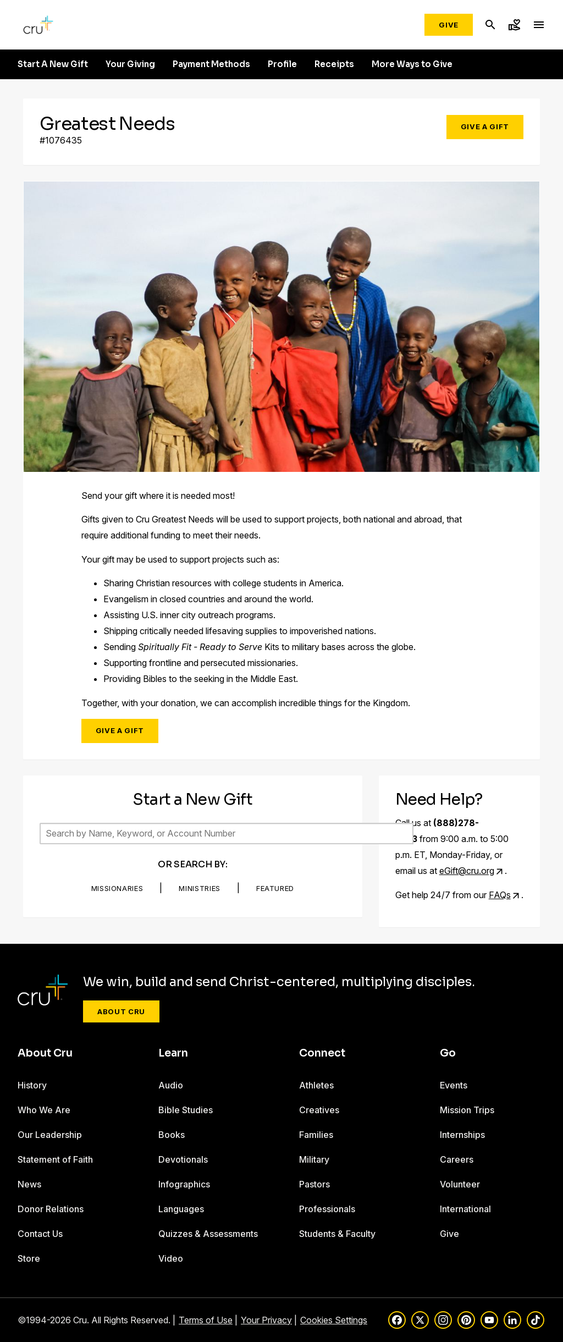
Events (453, 1085)
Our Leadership (50, 1134)
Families (316, 1134)
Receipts (334, 64)
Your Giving (130, 64)
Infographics (184, 1184)
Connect (322, 1053)
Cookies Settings (333, 1320)
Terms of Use (206, 1320)
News (29, 1184)
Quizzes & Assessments (208, 1233)
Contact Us (40, 1233)
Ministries (199, 888)
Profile (282, 64)
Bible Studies (185, 1109)
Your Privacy (266, 1320)
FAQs (500, 894)
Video (170, 1258)
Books (171, 1134)
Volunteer (460, 1184)
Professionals (327, 1208)
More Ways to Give (412, 64)
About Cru (121, 1011)
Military (314, 1159)
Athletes (316, 1085)
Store (29, 1258)
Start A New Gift (53, 64)
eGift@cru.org (466, 870)
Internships (462, 1134)
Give (449, 24)
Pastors (314, 1184)
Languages (181, 1208)
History (32, 1085)
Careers (456, 1159)
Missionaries (117, 888)
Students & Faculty (337, 1233)
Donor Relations (51, 1208)
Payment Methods (211, 64)
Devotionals (183, 1159)
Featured (275, 888)
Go (448, 1053)
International (465, 1208)
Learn (173, 1053)
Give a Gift (485, 126)
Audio (170, 1085)
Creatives (319, 1109)
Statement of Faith (55, 1159)
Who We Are (44, 1109)
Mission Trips (467, 1109)
